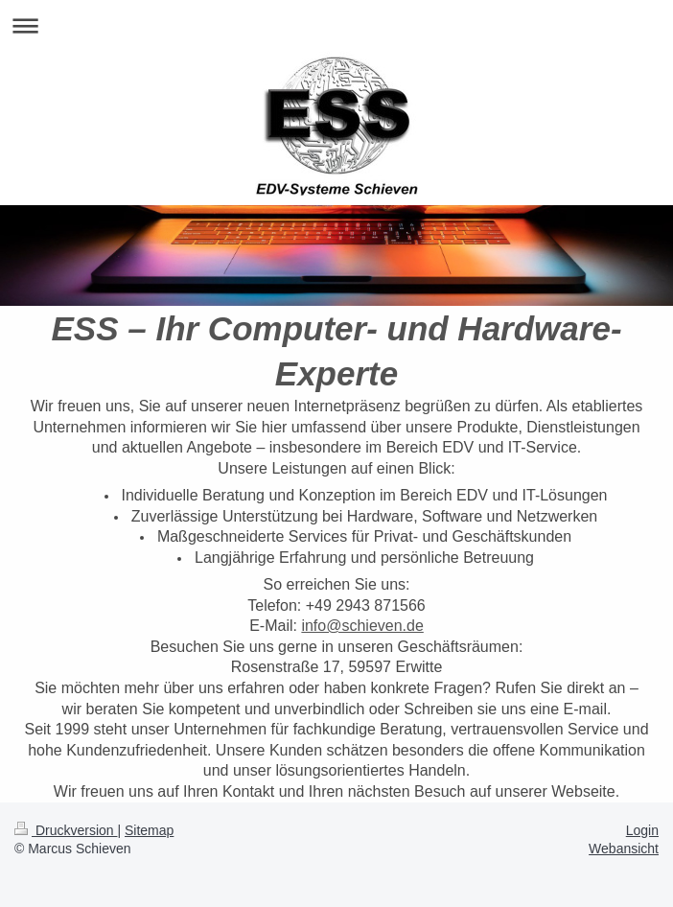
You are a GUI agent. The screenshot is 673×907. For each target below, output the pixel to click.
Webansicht (624, 848)
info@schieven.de (362, 625)
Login (642, 830)
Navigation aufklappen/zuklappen (336, 25)
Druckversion (65, 830)
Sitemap (149, 830)
